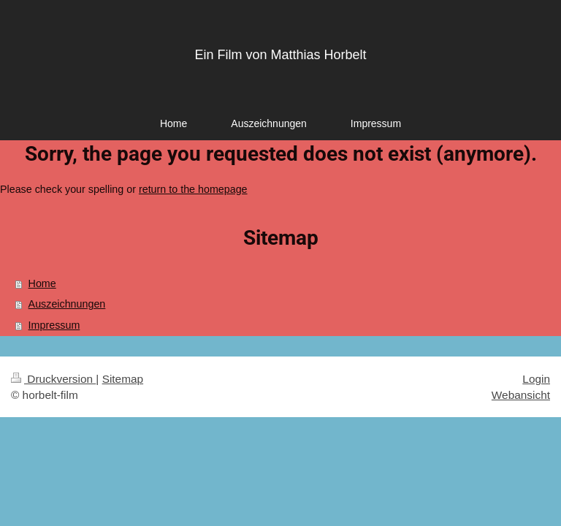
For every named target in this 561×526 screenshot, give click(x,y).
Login (536, 379)
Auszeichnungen (67, 304)
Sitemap (122, 379)
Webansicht (521, 395)
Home (42, 283)
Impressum (54, 325)
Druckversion (53, 379)
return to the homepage (193, 189)
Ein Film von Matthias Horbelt (280, 54)
